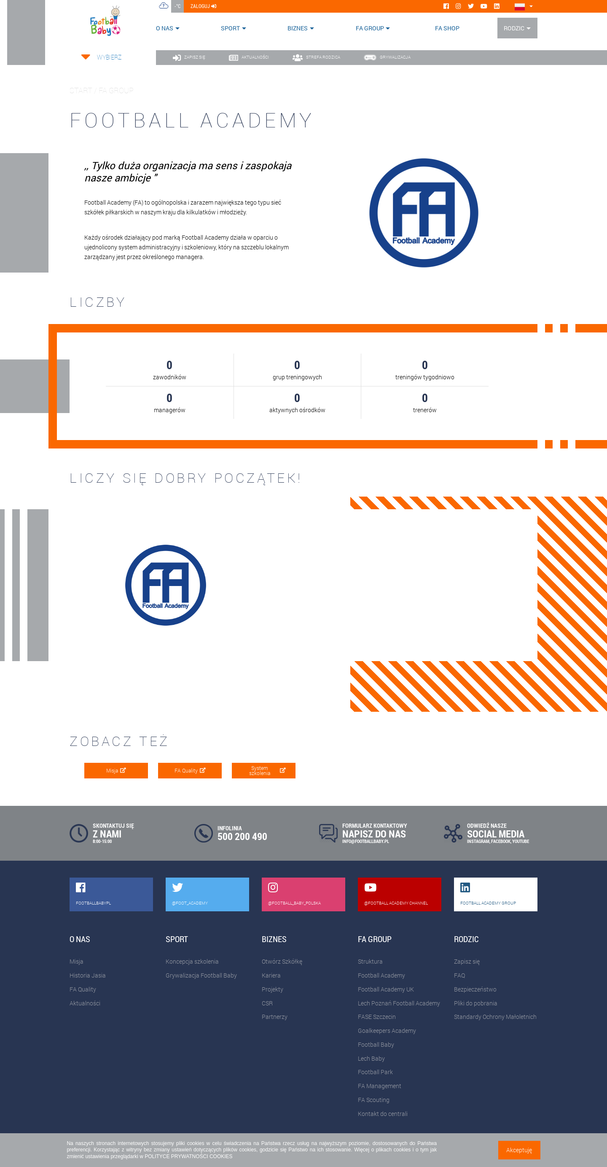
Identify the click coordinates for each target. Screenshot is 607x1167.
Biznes (297, 28)
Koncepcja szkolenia (192, 961)
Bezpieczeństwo (475, 989)
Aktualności (85, 1003)
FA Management (379, 1086)
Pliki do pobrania (475, 1003)
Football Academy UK (386, 989)
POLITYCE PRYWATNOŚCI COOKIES (188, 1156)
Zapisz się (467, 961)
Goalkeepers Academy (387, 1031)
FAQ (459, 975)
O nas (164, 28)
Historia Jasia (88, 975)
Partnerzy (274, 1017)
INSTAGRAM (478, 841)
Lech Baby (371, 1058)
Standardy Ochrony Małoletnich (495, 1017)
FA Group (370, 28)
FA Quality (190, 770)
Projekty (272, 989)
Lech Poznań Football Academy (399, 1003)
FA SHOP (447, 28)
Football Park (375, 1072)
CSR (267, 1003)
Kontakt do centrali (383, 1114)
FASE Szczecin (377, 1017)
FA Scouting (373, 1100)
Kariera (271, 975)
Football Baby (376, 1044)
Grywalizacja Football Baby (201, 975)
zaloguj (203, 6)
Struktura (370, 961)
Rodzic (514, 28)
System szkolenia (267, 770)
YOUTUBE (520, 841)
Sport (230, 28)
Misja (116, 770)
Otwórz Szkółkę (282, 961)
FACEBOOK (500, 841)
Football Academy (381, 975)
